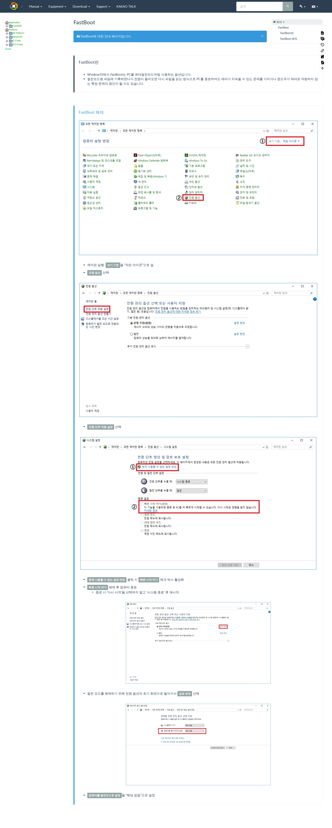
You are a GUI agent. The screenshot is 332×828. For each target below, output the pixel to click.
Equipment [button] (57, 6)
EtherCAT (17, 37)
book (8, 49)
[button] (302, 6)
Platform (13, 29)
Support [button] (103, 6)
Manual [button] (35, 6)
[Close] (262, 36)
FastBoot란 (287, 33)
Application (14, 22)
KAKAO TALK (126, 6)
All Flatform (18, 33)
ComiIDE (17, 26)
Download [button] (81, 6)
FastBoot (283, 27)
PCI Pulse (17, 44)
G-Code (16, 40)
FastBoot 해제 (288, 38)
